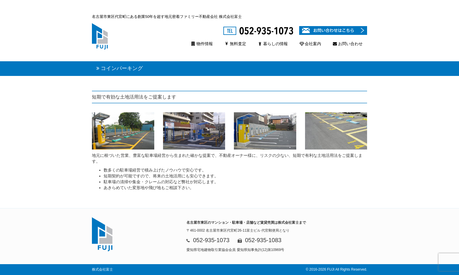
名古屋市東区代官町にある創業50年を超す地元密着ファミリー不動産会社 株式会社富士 (167, 16)
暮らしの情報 (273, 43)
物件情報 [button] (202, 43)
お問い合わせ (348, 43)
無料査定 (235, 43)
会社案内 (310, 43)
